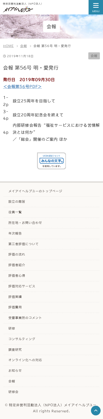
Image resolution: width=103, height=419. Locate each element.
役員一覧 (15, 212)
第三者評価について (23, 244)
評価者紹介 (16, 265)
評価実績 (15, 296)
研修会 (13, 391)
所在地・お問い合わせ (25, 222)
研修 (11, 328)
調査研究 (15, 349)
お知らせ (15, 370)
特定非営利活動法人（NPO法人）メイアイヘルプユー (53, 405)
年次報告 (15, 233)
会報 (94, 55)
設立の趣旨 (16, 201)
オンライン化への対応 (25, 360)
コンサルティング (21, 339)
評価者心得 (16, 275)
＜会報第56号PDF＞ (22, 87)
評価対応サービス (21, 286)
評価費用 (15, 307)
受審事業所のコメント (25, 317)
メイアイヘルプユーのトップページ (35, 191)
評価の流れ (16, 254)
